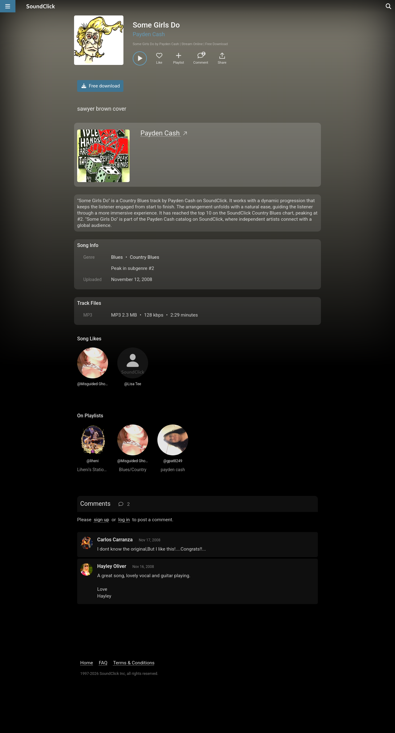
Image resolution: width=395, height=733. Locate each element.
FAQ (103, 663)
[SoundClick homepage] (40, 6)
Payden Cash (149, 34)
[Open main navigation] (7, 6)
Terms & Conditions (134, 663)
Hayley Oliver (111, 566)
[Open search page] (389, 6)
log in (124, 519)
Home (86, 663)
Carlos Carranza (115, 540)
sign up (101, 519)
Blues (117, 257)
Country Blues (144, 257)
